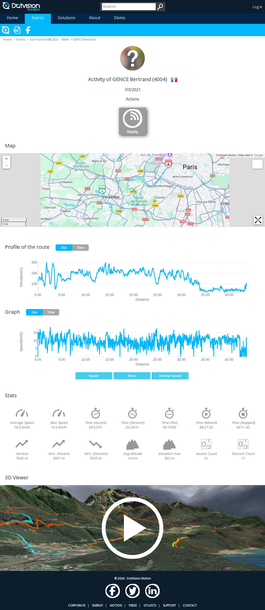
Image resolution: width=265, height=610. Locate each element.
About (94, 17)
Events (38, 17)
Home (12, 17)
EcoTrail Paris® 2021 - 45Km (49, 39)
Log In (257, 6)
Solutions (66, 17)
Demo (119, 17)
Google (258, 155)
